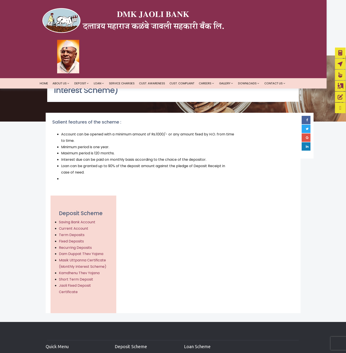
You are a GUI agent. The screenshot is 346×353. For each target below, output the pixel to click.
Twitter (250, 305)
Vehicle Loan (190, 313)
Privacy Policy (62, 298)
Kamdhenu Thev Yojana (263, 202)
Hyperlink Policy (64, 313)
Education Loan (193, 327)
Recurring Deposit (130, 320)
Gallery (234, 50)
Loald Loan (188, 305)
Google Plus (254, 298)
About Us (69, 50)
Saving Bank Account (261, 145)
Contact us (283, 50)
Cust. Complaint (191, 50)
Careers (215, 50)
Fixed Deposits (255, 164)
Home (53, 50)
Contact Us (60, 327)
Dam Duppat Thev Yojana (265, 177)
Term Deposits (255, 158)
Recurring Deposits (259, 171)
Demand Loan (191, 290)
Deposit (90, 50)
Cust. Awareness (162, 50)
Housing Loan (191, 335)
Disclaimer (59, 305)
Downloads (257, 50)
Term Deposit (127, 305)
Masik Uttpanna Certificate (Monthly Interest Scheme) (260, 190)
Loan (107, 50)
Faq (53, 320)
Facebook (252, 290)
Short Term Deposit (260, 209)
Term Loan (188, 298)
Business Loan (191, 320)
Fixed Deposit (126, 313)
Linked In (250, 313)
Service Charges (131, 50)
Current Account (257, 152)
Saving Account (129, 290)
